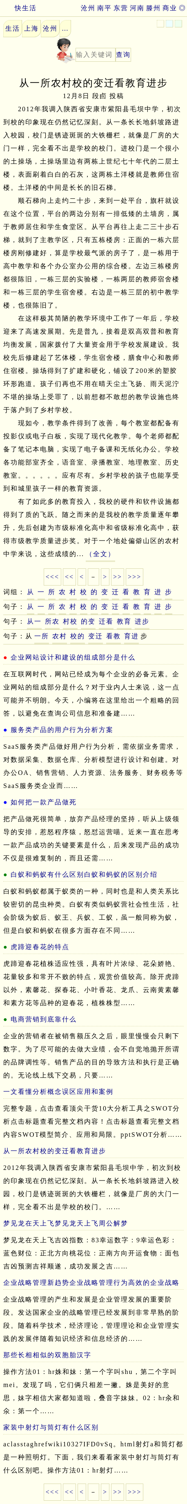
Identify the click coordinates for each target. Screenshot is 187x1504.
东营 (121, 7)
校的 (77, 636)
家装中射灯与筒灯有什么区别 (51, 1427)
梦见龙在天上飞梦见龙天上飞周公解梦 (65, 1223)
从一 (34, 621)
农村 (59, 636)
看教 (113, 636)
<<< (52, 576)
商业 (170, 7)
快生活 (18, 7)
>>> (134, 576)
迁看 (106, 621)
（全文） (100, 553)
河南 (137, 7)
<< (69, 576)
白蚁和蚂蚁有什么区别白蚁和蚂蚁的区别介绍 (84, 874)
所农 (52, 621)
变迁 (95, 636)
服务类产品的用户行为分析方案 (62, 729)
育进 (131, 636)
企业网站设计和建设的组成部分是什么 (73, 657)
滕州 (153, 7)
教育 (124, 621)
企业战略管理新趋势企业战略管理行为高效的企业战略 (91, 1282)
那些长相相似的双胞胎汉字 (47, 1354)
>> (117, 576)
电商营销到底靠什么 (44, 1019)
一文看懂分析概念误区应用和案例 (58, 1091)
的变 (88, 621)
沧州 (88, 7)
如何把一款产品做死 (44, 802)
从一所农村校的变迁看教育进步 (54, 1150)
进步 (142, 621)
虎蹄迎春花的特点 (40, 946)
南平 (104, 7)
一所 (41, 636)
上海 (31, 28)
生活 (12, 28)
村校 (70, 621)
